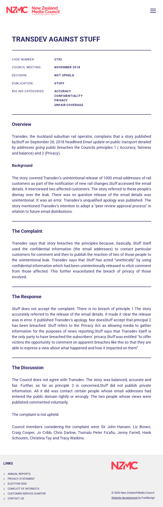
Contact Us (16, 498)
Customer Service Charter (27, 493)
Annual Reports (19, 473)
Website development (124, 497)
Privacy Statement (21, 478)
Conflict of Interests (23, 488)
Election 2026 (17, 483)
